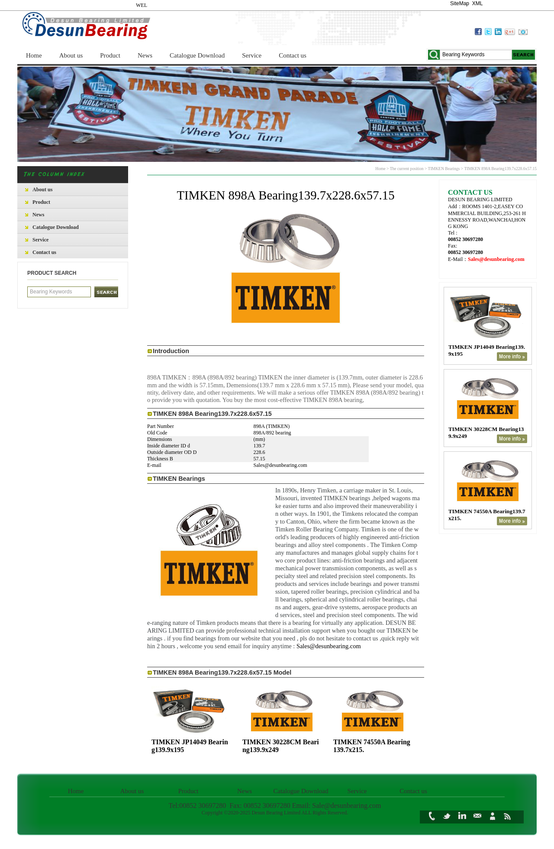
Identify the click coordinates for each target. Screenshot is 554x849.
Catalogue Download (197, 55)
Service (251, 55)
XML (477, 3)
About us (71, 55)
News (145, 55)
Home (34, 55)
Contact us (292, 55)
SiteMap (459, 3)
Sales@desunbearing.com (328, 646)
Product (110, 55)
